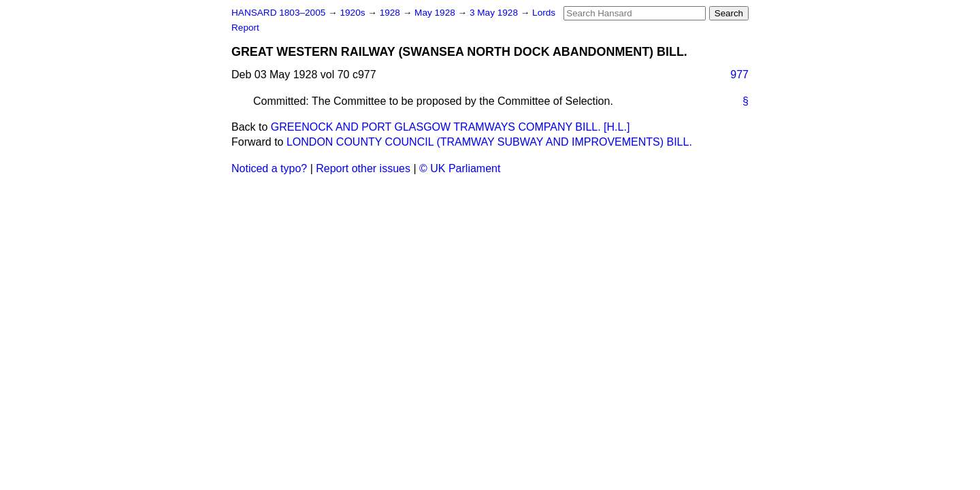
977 (739, 74)
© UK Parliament (459, 168)
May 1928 (435, 12)
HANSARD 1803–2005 (278, 12)
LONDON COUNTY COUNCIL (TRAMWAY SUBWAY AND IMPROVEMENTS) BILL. (489, 142)
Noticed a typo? (269, 168)
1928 (391, 12)
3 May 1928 (495, 12)
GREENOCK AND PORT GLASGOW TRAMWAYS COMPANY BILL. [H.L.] (450, 127)
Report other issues (363, 168)
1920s (354, 12)
